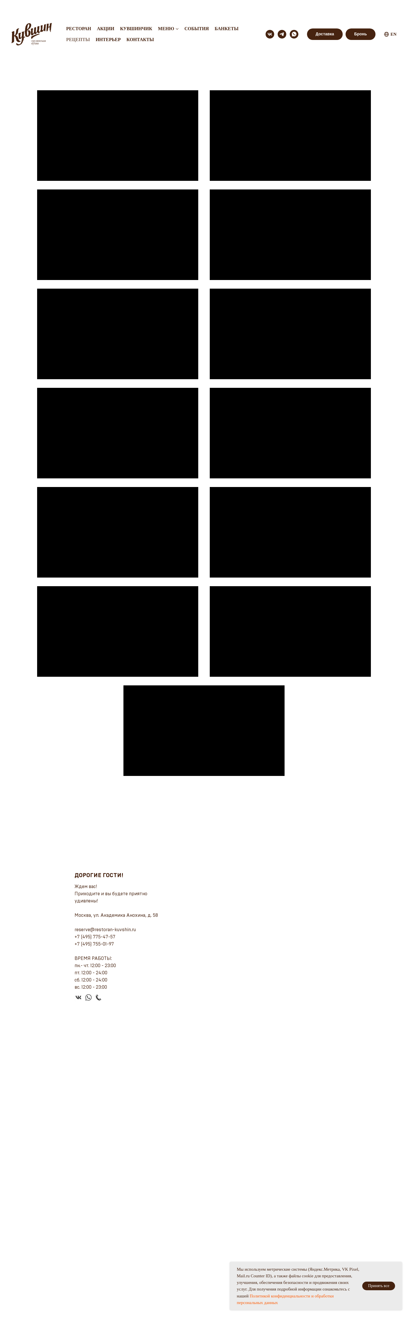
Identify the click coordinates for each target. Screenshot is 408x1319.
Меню (166, 10)
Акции (106, 10)
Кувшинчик (136, 10)
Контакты (140, 21)
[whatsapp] (294, 15)
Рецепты (78, 21)
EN (390, 16)
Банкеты (227, 10)
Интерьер (108, 21)
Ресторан (78, 10)
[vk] (270, 15)
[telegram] (282, 15)
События (196, 10)
